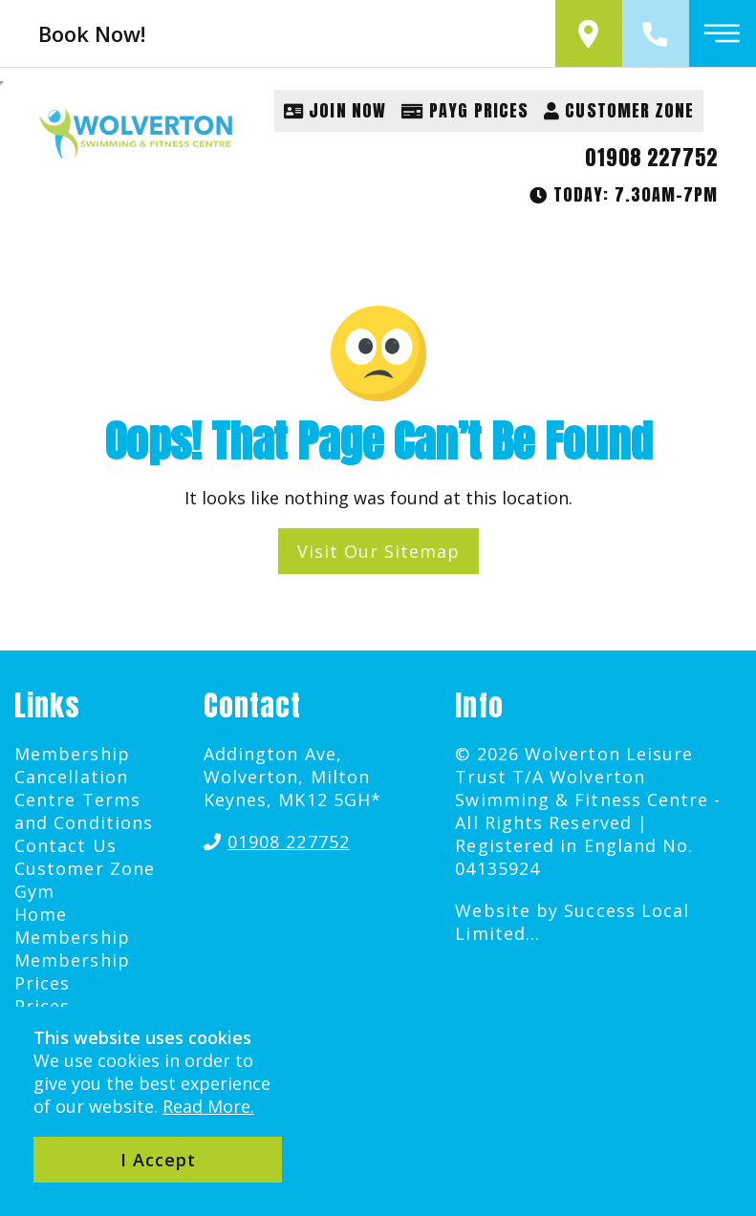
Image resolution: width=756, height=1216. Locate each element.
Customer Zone (619, 110)
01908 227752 (651, 157)
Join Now (335, 110)
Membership (72, 937)
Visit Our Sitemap (378, 551)
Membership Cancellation (72, 765)
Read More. (208, 1106)
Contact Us (65, 845)
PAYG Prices (465, 110)
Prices (42, 1005)
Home (40, 914)
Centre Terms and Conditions (83, 811)
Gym (34, 891)
